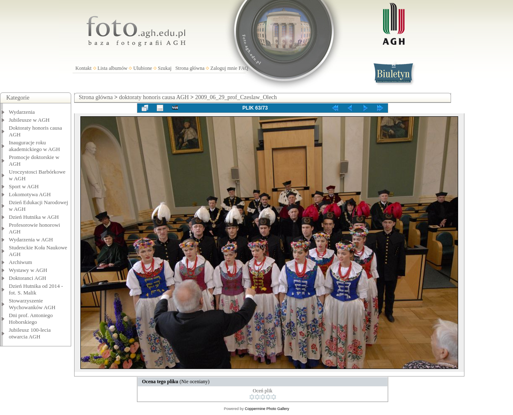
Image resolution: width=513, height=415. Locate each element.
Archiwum (20, 262)
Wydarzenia (22, 112)
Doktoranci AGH (27, 278)
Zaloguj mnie (223, 68)
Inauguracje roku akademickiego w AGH (34, 145)
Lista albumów (113, 68)
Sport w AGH (24, 186)
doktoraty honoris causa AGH (154, 97)
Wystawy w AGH (28, 270)
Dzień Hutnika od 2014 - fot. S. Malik (36, 289)
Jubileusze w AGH (29, 120)
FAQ (243, 68)
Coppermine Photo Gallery (267, 409)
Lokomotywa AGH (30, 194)
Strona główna (190, 68)
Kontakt (83, 68)
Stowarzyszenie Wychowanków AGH (32, 303)
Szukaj (165, 68)
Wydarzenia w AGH (31, 239)
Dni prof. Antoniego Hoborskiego (31, 318)
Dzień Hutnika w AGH (34, 217)
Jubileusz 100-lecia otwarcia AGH (30, 333)
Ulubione (142, 68)
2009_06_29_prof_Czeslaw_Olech (236, 97)
